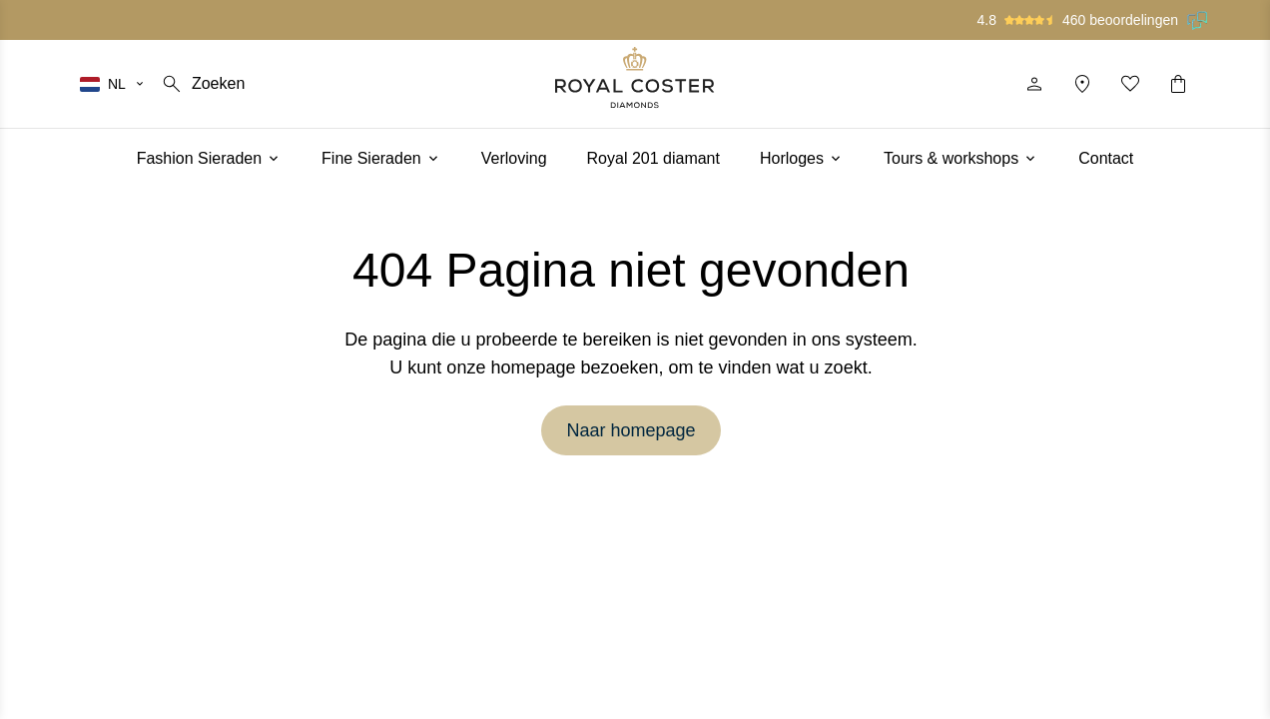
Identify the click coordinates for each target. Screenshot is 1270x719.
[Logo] (635, 77)
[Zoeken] (202, 84)
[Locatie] (1082, 84)
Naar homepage (630, 430)
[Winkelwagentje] (1178, 84)
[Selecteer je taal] (113, 84)
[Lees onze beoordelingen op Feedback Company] (1198, 20)
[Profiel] (1034, 84)
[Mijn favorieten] (1130, 84)
